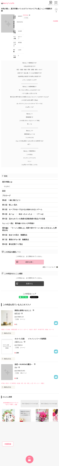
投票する (29, 284)
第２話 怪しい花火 (9, 205)
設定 (4, 191)
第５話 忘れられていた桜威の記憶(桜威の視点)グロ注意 (23, 219)
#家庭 (3, 329)
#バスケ (20, 329)
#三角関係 (13, 383)
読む (29, 458)
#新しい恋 (30, 383)
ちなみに (7, 186)
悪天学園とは (7, 182)
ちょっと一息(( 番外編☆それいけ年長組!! (18, 223)
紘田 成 (17, 313)
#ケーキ (51, 329)
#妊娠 (18, 383)
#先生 (7, 383)
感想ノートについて (49, 267)
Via (16, 367)
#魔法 (42, 383)
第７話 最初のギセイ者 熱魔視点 (15, 239)
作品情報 (55, 21)
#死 (22, 383)
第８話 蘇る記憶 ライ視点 (12, 244)
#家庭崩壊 (14, 329)
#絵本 (31, 329)
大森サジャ (18, 342)
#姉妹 (46, 329)
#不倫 (3, 383)
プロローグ (6, 195)
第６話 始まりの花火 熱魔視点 (14, 235)
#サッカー (37, 383)
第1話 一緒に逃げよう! (11, 200)
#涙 (25, 383)
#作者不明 (41, 329)
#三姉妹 (7, 329)
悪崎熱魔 (25, 15)
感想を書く (29, 262)
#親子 (35, 329)
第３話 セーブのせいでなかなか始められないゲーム (22, 209)
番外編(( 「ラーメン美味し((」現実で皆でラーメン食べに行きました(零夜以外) (29, 229)
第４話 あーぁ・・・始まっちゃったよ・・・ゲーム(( (22, 214)
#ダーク (26, 329)
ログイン (50, 4)
